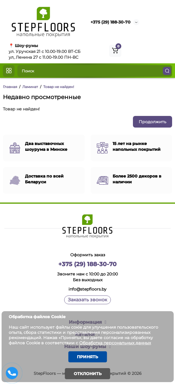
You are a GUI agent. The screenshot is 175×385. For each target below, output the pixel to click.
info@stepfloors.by (87, 289)
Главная (10, 87)
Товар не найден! (58, 87)
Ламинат (30, 87)
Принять (87, 356)
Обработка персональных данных (115, 342)
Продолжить (152, 121)
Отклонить (88, 373)
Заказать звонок (87, 299)
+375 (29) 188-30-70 (111, 22)
